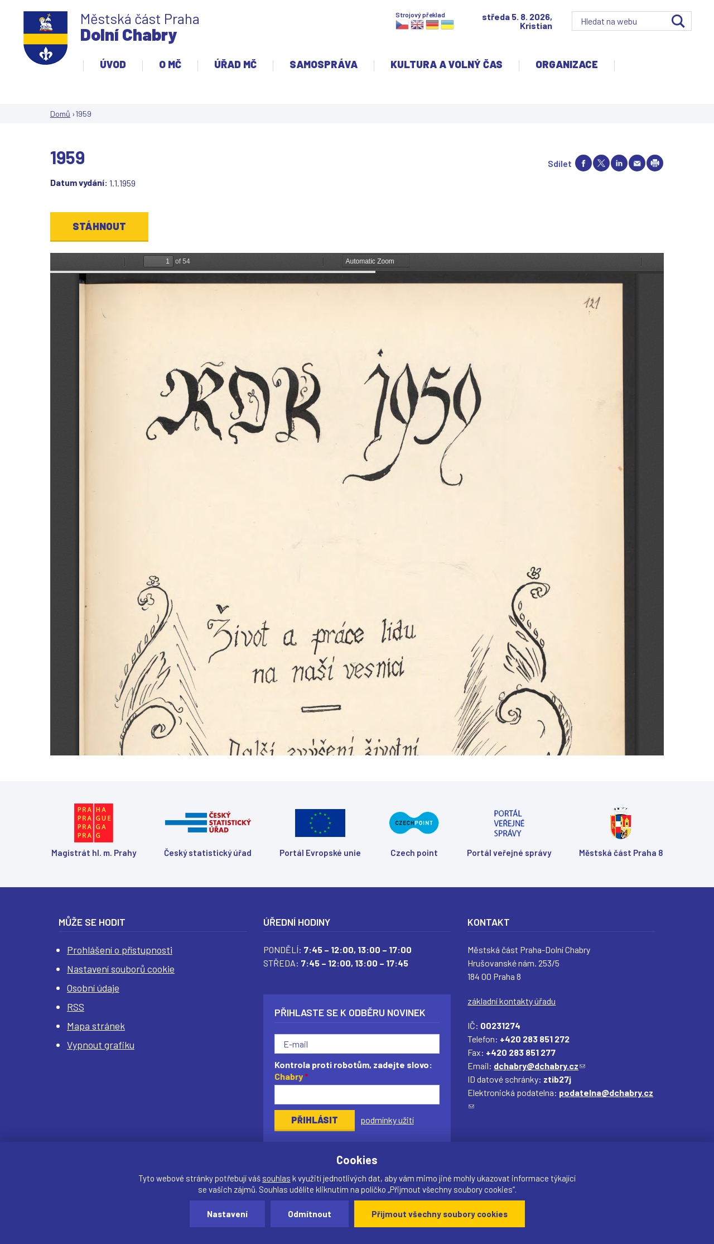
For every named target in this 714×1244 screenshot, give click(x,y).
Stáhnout (99, 226)
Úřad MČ (235, 64)
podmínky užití (387, 1119)
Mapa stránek (96, 1026)
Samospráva (324, 64)
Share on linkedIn (619, 163)
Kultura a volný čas (446, 64)
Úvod (113, 64)
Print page (655, 163)
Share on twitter (601, 163)
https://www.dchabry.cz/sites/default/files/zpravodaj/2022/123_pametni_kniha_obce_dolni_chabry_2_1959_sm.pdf (357, 504)
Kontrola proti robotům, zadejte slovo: (353, 1070)
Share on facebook (583, 163)
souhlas (276, 1178)
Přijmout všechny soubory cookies (440, 1214)
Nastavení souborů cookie (121, 969)
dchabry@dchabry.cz (539, 1065)
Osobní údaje (93, 988)
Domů (60, 113)
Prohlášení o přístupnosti (119, 950)
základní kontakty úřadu (511, 1001)
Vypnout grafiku (100, 1045)
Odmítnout (309, 1214)
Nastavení (227, 1214)
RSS (75, 1007)
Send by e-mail (637, 163)
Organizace (567, 64)
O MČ (170, 64)
